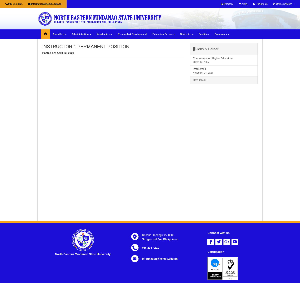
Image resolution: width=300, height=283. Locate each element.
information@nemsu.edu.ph (44, 4)
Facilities (204, 34)
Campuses (222, 34)
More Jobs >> (200, 80)
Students (186, 34)
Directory (227, 4)
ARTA (243, 4)
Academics (104, 34)
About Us (59, 34)
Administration (81, 34)
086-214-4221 (14, 4)
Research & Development (132, 34)
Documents (260, 4)
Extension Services (163, 34)
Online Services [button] (284, 4)
